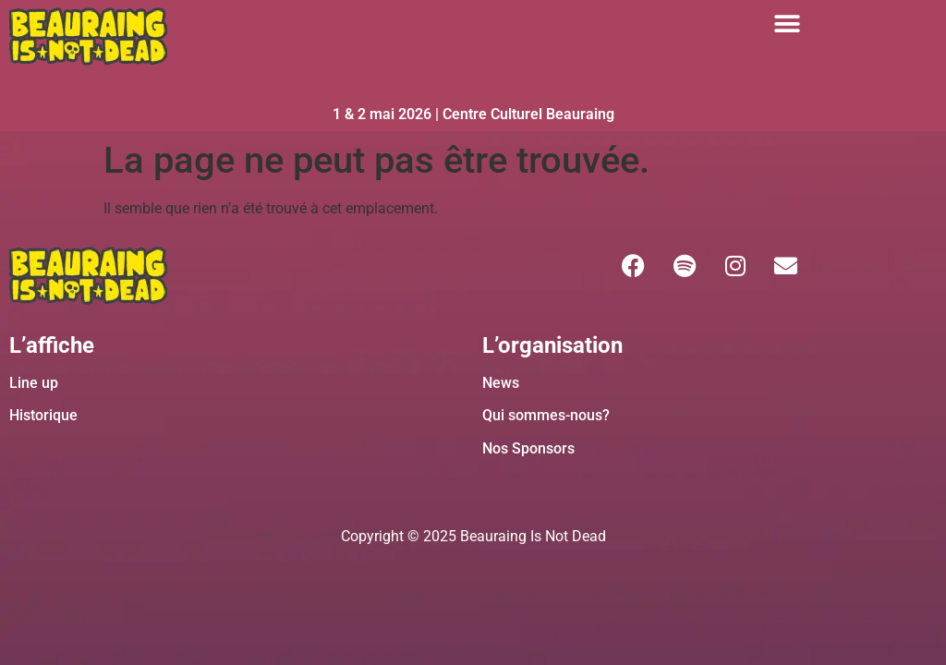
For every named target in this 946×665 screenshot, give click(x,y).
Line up (33, 383)
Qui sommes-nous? (546, 415)
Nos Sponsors (528, 448)
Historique (43, 415)
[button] (786, 23)
